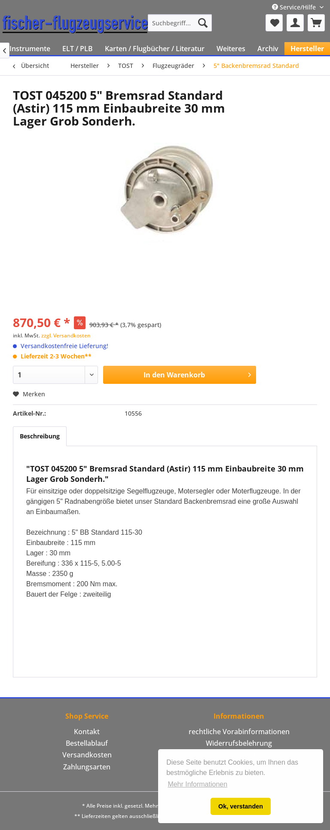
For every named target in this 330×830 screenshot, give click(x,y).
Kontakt (87, 731)
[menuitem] (180, 22)
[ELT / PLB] (77, 48)
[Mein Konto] (295, 22)
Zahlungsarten (86, 767)
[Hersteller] (307, 48)
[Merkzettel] (274, 22)
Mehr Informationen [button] (197, 784)
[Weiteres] (231, 48)
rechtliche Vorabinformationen (239, 731)
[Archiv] (267, 48)
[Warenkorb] (316, 22)
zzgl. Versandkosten (66, 335)
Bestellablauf (87, 743)
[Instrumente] (29, 48)
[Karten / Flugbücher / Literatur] (155, 48)
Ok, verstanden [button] (240, 806)
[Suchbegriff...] (180, 22)
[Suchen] (203, 22)
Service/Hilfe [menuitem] (295, 7)
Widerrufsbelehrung (239, 743)
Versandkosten (87, 755)
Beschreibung (40, 436)
